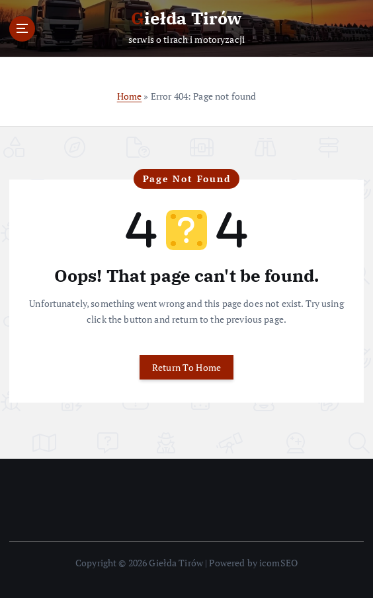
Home (129, 96)
